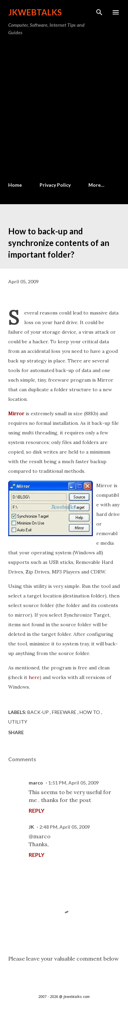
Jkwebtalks (35, 12)
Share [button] (16, 732)
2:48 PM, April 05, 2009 (64, 827)
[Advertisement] (64, 109)
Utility (17, 722)
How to (90, 712)
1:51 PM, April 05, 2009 (73, 783)
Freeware (64, 712)
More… (96, 185)
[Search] (99, 12)
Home (15, 185)
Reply (36, 810)
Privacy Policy (55, 185)
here (34, 677)
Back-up (38, 712)
